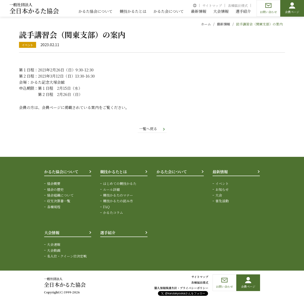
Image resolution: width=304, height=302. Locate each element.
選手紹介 (107, 233)
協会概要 (53, 184)
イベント (222, 184)
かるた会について (172, 172)
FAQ (106, 207)
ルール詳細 (111, 189)
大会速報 (53, 245)
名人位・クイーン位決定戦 (67, 256)
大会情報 (51, 233)
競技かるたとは (113, 172)
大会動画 (53, 250)
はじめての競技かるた (119, 184)
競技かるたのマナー (118, 195)
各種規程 (53, 207)
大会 (218, 195)
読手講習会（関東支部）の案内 (259, 24)
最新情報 (223, 24)
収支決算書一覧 (58, 201)
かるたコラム (113, 213)
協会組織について (60, 195)
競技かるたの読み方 (118, 201)
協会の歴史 (55, 189)
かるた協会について (61, 172)
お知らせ (222, 189)
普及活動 (222, 201)
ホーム (206, 24)
